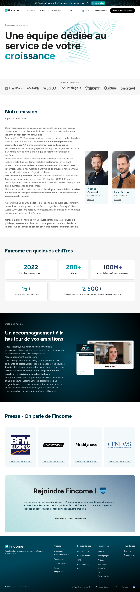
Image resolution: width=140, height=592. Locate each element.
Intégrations (58, 572)
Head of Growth (83, 556)
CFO (79, 568)
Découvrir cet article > (20, 461)
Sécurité (57, 568)
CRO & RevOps (83, 564)
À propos (127, 551)
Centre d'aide (103, 576)
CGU (115, 587)
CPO (79, 560)
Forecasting (58, 559)
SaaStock (101, 551)
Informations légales (101, 587)
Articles (101, 560)
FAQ (99, 572)
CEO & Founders (83, 551)
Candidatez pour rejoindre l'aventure (70, 518)
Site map (125, 587)
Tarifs (69, 10)
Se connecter (129, 555)
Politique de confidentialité (81, 587)
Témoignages (103, 556)
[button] (31, 10)
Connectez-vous (100, 10)
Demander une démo (122, 10)
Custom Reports (60, 563)
